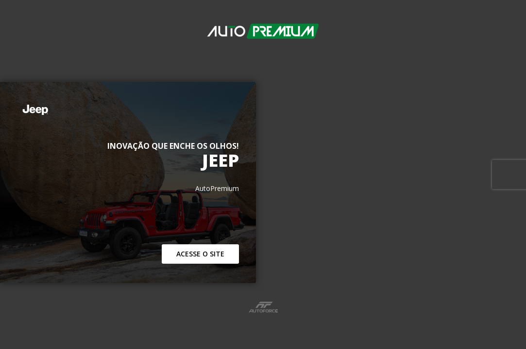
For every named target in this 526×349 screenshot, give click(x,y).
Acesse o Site (200, 253)
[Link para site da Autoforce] (263, 307)
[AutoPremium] (263, 37)
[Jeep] (128, 110)
